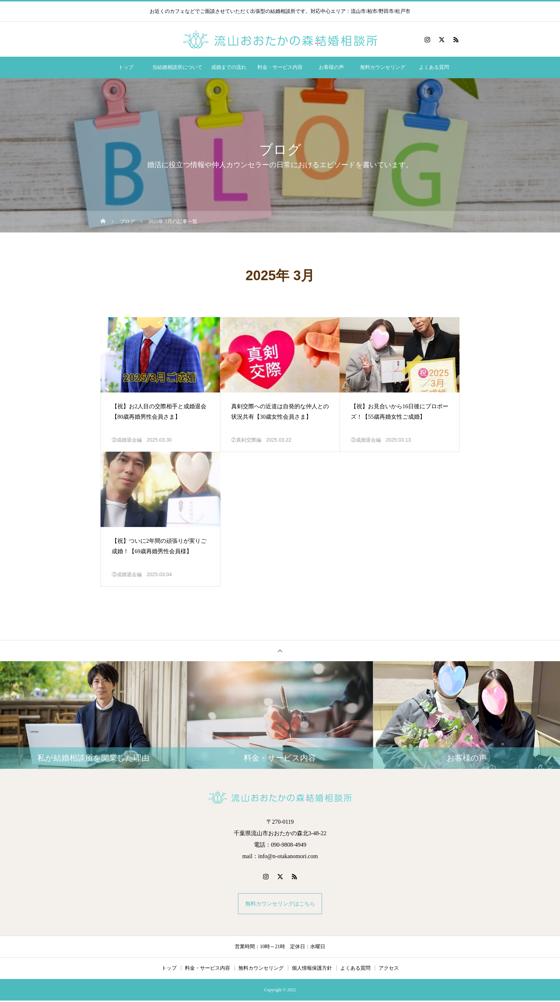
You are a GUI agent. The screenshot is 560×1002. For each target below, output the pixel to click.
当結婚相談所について (177, 67)
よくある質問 (434, 67)
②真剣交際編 (246, 440)
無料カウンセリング (382, 67)
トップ (126, 67)
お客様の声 (331, 67)
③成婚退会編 (127, 440)
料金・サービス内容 (280, 67)
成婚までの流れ (228, 67)
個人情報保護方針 (312, 969)
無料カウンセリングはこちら (280, 904)
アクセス (389, 969)
